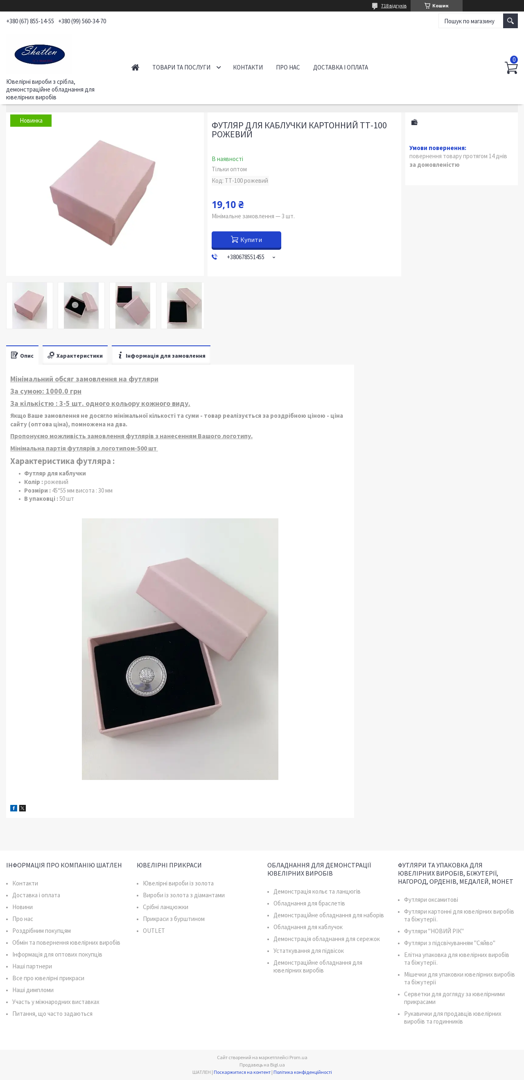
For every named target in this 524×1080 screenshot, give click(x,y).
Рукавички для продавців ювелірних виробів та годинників (452, 1017)
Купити (251, 239)
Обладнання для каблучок (308, 927)
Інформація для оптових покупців (57, 954)
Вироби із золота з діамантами (184, 895)
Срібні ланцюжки (165, 907)
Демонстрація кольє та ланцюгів (317, 891)
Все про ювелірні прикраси (48, 978)
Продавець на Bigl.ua (262, 1065)
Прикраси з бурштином (174, 919)
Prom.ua (298, 1057)
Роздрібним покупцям (41, 930)
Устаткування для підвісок (308, 951)
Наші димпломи (33, 990)
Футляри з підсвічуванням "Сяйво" (449, 943)
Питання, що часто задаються (52, 1013)
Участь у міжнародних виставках (55, 1002)
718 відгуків (394, 5)
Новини (22, 907)
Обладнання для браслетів (309, 903)
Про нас (288, 67)
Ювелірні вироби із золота (178, 883)
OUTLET (154, 930)
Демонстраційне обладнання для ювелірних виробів (317, 966)
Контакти (248, 67)
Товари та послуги (181, 67)
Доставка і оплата (340, 67)
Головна (135, 67)
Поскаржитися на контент (242, 1072)
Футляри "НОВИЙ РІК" (434, 931)
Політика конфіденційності (302, 1072)
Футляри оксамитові (431, 899)
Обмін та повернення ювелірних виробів (66, 942)
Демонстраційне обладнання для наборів (328, 915)
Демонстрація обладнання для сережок (326, 939)
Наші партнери (32, 966)
